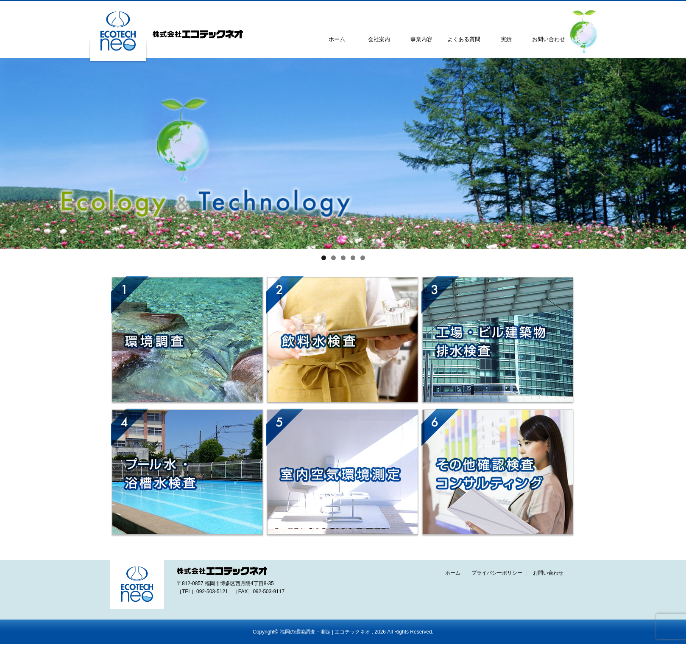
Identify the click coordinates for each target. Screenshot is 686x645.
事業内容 (421, 39)
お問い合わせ (548, 39)
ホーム (337, 39)
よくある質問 (463, 39)
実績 (506, 39)
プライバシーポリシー (496, 573)
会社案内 (379, 39)
